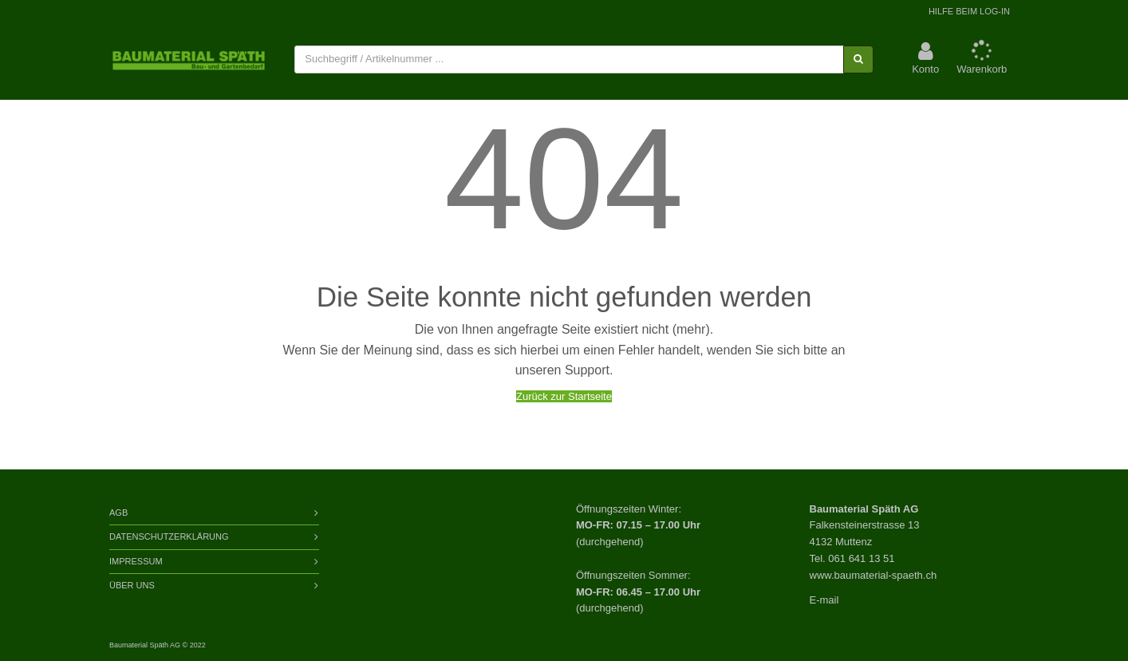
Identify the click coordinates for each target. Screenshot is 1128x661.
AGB (118, 512)
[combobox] (568, 59)
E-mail (824, 600)
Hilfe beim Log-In (969, 11)
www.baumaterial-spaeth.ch (873, 575)
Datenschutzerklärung (169, 536)
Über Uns (132, 585)
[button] (925, 59)
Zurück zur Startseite (564, 396)
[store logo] (188, 60)
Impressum (136, 561)
